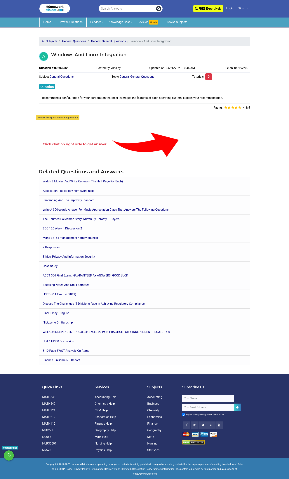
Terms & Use (96, 469)
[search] (158, 8)
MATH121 (48, 410)
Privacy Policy (81, 469)
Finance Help (103, 423)
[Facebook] (186, 425)
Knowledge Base (119, 22)
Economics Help (105, 417)
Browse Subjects (176, 22)
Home (47, 22)
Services (95, 22)
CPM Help (101, 410)
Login (230, 8)
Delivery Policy (112, 469)
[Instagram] (195, 425)
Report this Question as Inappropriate (58, 117)
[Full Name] (208, 398)
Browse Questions (71, 22)
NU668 (46, 437)
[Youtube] (211, 425)
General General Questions (137, 76)
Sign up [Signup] (243, 8)
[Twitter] (203, 425)
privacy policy (205, 415)
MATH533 (48, 397)
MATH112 (48, 423)
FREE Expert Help (208, 8)
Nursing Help (103, 443)
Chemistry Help (105, 403)
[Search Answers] (127, 8)
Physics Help (103, 450)
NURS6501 (49, 443)
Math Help (101, 437)
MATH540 (48, 403)
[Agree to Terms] (183, 415)
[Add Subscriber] (237, 407)
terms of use (218, 415)
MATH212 (48, 417)
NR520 (46, 450)
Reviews (147, 22)
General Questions (62, 76)
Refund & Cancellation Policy (137, 469)
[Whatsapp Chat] (9, 455)
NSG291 (47, 430)
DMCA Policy (65, 469)
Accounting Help (105, 397)
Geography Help (105, 430)
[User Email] (208, 407)
